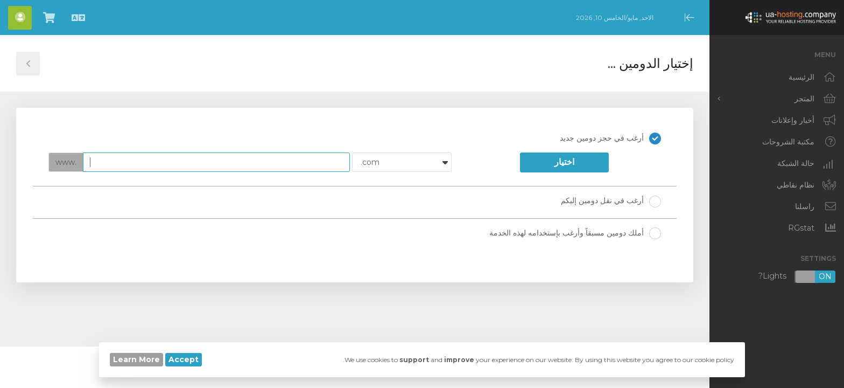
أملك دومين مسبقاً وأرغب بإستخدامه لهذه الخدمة (575, 233)
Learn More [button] (136, 359)
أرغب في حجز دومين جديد (610, 138)
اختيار (564, 162)
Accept (183, 359)
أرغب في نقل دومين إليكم (611, 201)
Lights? (797, 276)
